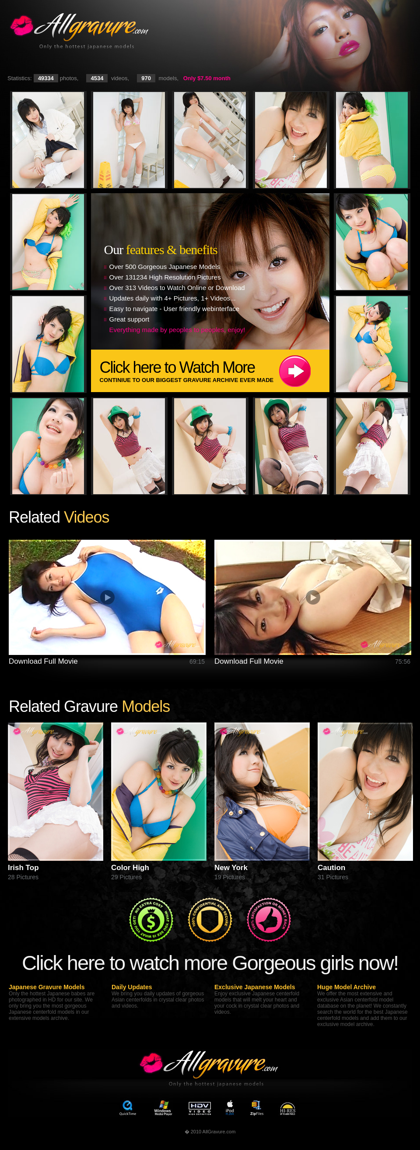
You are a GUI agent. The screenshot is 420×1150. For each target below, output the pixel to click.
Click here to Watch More (214, 370)
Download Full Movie (43, 661)
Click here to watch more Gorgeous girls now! (210, 962)
